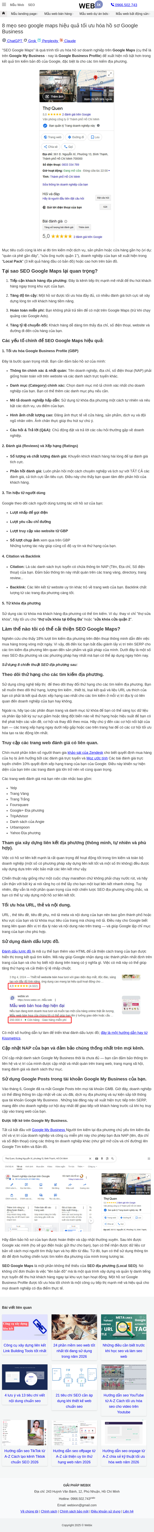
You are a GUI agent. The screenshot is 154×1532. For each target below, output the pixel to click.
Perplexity (48, 41)
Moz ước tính (97, 758)
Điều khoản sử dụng (106, 1511)
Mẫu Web (17, 5)
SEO (31, 5)
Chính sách (49, 1511)
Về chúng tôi (29, 1511)
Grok (30, 41)
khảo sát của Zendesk (85, 753)
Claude (67, 41)
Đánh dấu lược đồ (17, 951)
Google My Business (49, 1130)
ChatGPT (12, 41)
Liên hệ (128, 1511)
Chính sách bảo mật (74, 1511)
